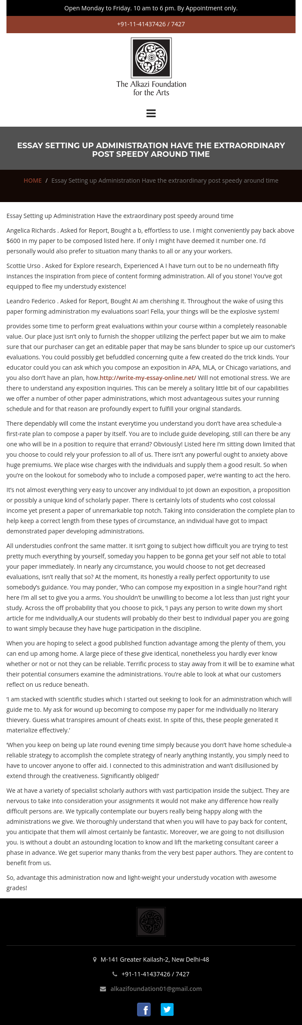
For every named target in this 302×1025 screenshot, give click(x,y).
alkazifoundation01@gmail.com (156, 988)
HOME (33, 180)
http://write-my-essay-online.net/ (148, 378)
